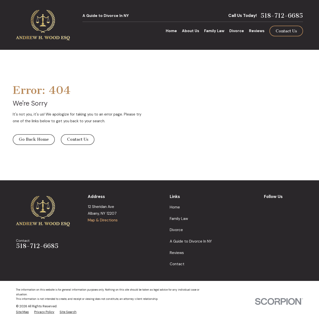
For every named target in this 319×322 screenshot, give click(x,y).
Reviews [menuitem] (256, 30)
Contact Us (286, 31)
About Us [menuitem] (190, 30)
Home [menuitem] (171, 30)
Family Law (179, 218)
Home (175, 207)
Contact (177, 263)
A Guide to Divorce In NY (105, 15)
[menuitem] (22, 312)
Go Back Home (34, 139)
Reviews (177, 252)
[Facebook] (278, 206)
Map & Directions (103, 220)
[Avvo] (300, 206)
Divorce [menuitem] (236, 30)
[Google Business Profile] (266, 206)
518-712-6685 (281, 16)
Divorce (176, 229)
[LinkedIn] (289, 206)
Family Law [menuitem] (214, 30)
